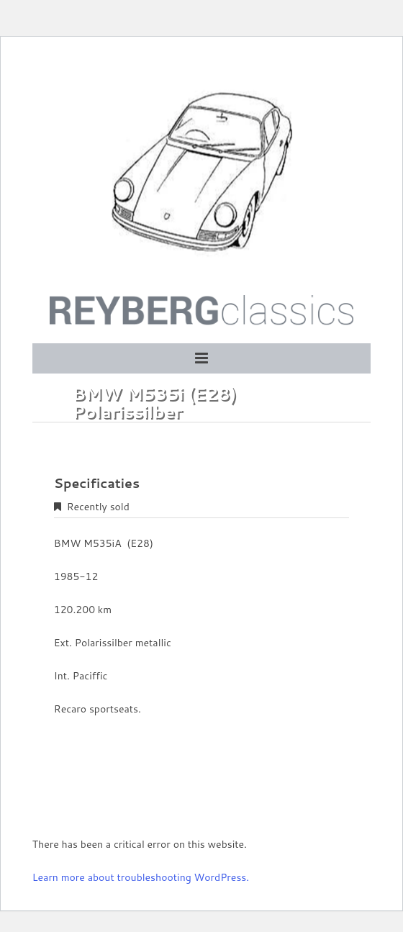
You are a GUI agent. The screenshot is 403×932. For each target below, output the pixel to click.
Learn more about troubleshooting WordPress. (140, 877)
